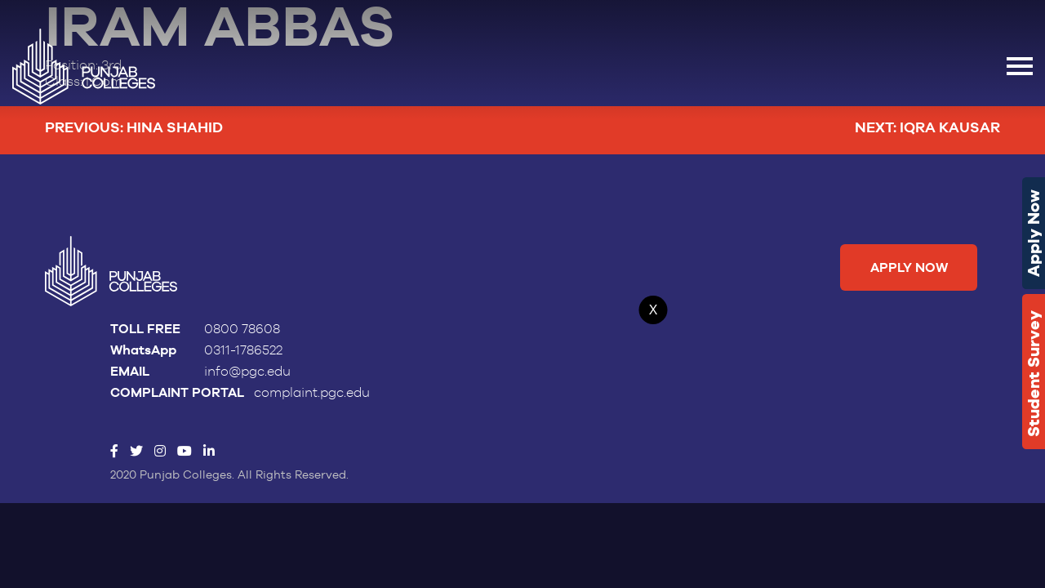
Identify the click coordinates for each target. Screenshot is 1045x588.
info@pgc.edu (247, 371)
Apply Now (1033, 233)
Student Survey (1033, 373)
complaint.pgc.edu (312, 392)
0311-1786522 (243, 350)
